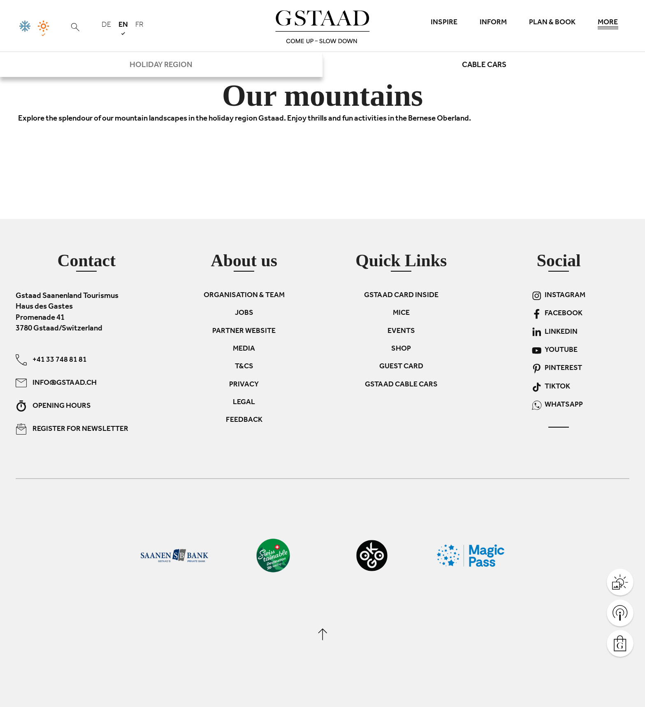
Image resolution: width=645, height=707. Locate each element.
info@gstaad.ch (56, 382)
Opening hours (53, 405)
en (123, 28)
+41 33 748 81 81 (51, 359)
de (106, 25)
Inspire (444, 23)
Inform (493, 23)
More (608, 24)
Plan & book (552, 23)
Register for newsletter (72, 428)
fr (139, 25)
